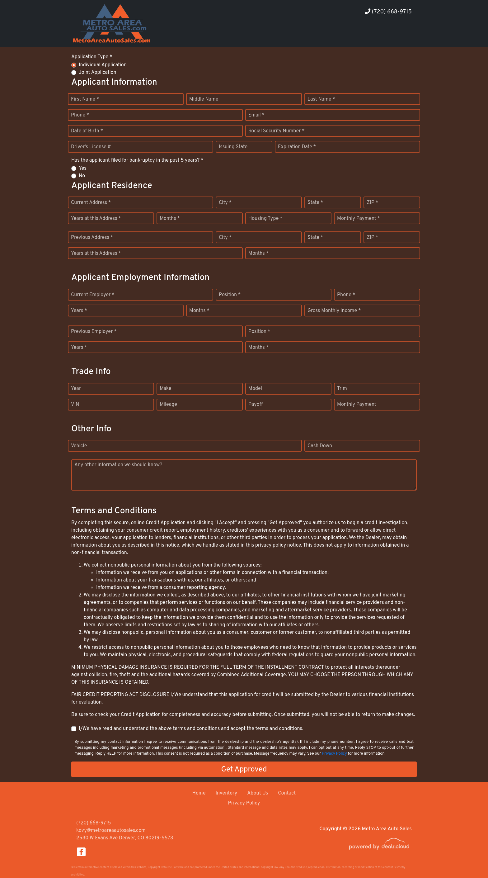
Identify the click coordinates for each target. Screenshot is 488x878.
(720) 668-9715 (388, 12)
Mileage (168, 404)
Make (165, 389)
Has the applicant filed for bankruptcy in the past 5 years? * (137, 160)
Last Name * (321, 99)
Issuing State (233, 147)
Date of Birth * (87, 131)
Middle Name (203, 99)
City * (225, 203)
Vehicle (79, 446)
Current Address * (91, 203)
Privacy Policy (334, 753)
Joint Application (97, 72)
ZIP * (372, 203)
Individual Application (103, 65)
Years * (79, 311)
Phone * (80, 115)
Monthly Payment (356, 404)
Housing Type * (265, 219)
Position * (230, 295)
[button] (363, 35)
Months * (170, 219)
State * (315, 203)
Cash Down (319, 446)
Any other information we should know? (118, 465)
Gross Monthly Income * (334, 311)
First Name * (85, 99)
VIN (75, 404)
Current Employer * (93, 295)
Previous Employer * (94, 332)
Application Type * (91, 57)
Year (76, 389)
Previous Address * (92, 238)
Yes (83, 168)
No (82, 176)
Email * (256, 115)
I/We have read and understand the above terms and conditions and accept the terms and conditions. (191, 729)
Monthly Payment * (358, 219)
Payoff (255, 404)
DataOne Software (172, 867)
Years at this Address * (96, 219)
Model (255, 389)
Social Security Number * (276, 131)
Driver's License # (91, 147)
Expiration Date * (297, 147)
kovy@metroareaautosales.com (111, 831)
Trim (342, 389)
